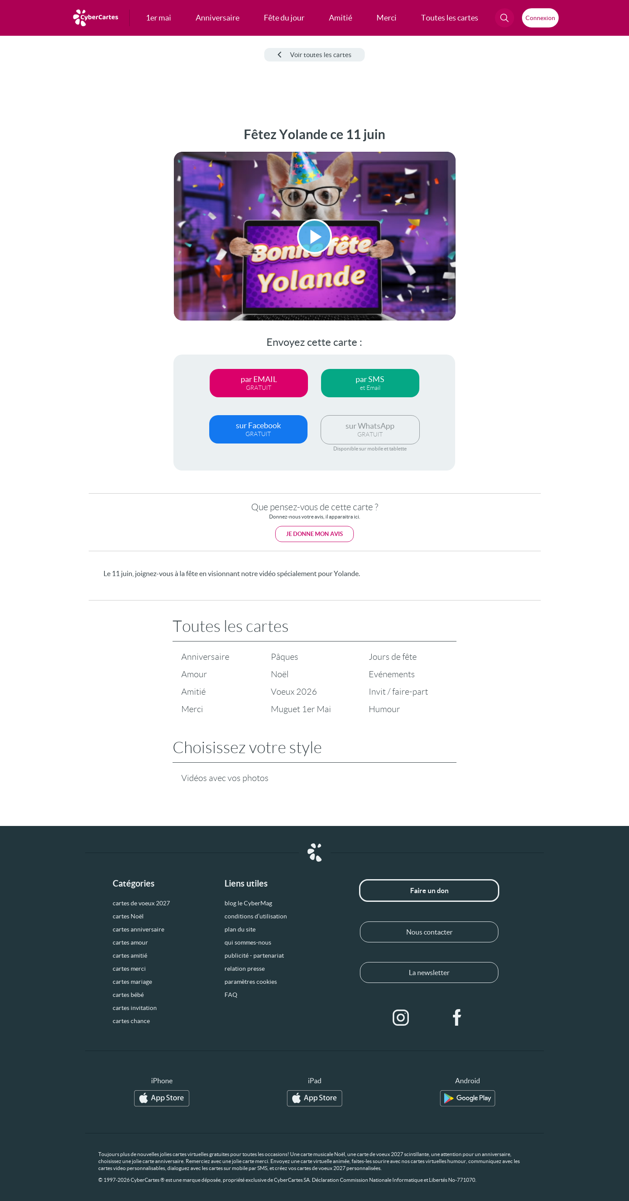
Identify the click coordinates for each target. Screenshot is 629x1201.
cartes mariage (132, 981)
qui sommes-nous (248, 942)
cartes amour (130, 942)
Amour (194, 674)
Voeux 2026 (294, 691)
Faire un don (429, 890)
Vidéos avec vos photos (225, 778)
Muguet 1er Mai (301, 709)
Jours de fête (393, 657)
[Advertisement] (72, 258)
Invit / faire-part (398, 691)
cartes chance (131, 1020)
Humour (384, 709)
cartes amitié (130, 955)
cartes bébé (128, 994)
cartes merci (129, 968)
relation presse (245, 968)
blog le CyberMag (248, 903)
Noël (280, 674)
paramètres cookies (251, 981)
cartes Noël (128, 916)
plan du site (240, 929)
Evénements (392, 674)
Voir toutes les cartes (314, 54)
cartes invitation (135, 1007)
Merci (192, 709)
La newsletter (429, 972)
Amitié (193, 691)
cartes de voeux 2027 (141, 903)
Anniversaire (205, 657)
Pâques (284, 657)
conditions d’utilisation (256, 916)
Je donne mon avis (314, 534)
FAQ (231, 994)
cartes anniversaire (138, 929)
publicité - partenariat (254, 955)
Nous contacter (429, 932)
